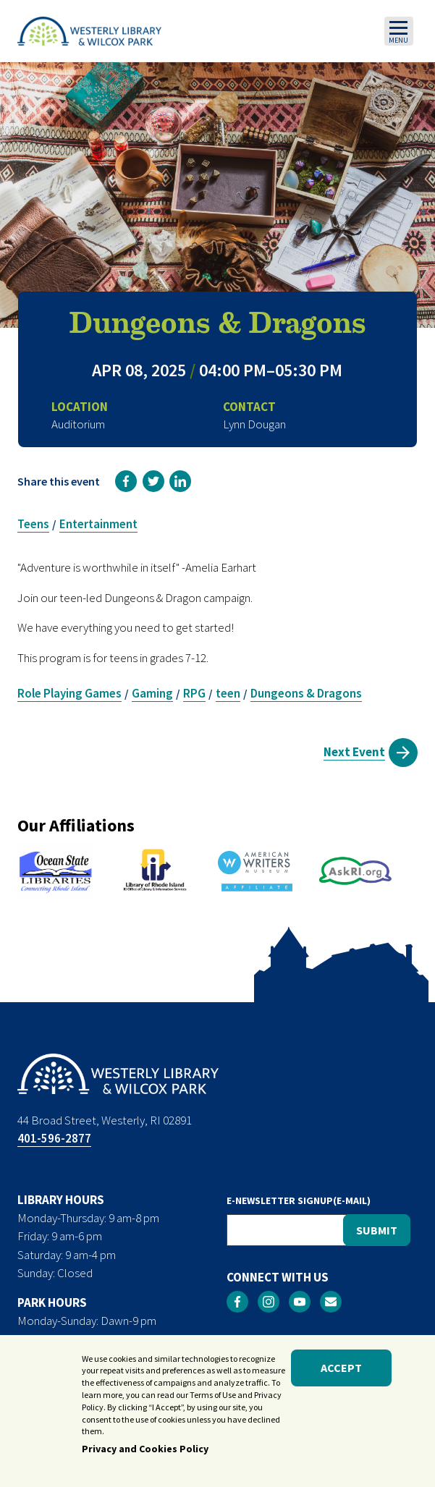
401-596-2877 (54, 1138)
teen (228, 693)
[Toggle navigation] (398, 31)
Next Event (354, 752)
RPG (194, 693)
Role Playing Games (69, 693)
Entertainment (98, 524)
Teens (33, 524)
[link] (126, 481)
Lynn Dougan (254, 424)
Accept (341, 1378)
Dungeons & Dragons (306, 693)
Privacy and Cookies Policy (145, 1458)
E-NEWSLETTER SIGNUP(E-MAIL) (299, 1200)
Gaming (152, 693)
